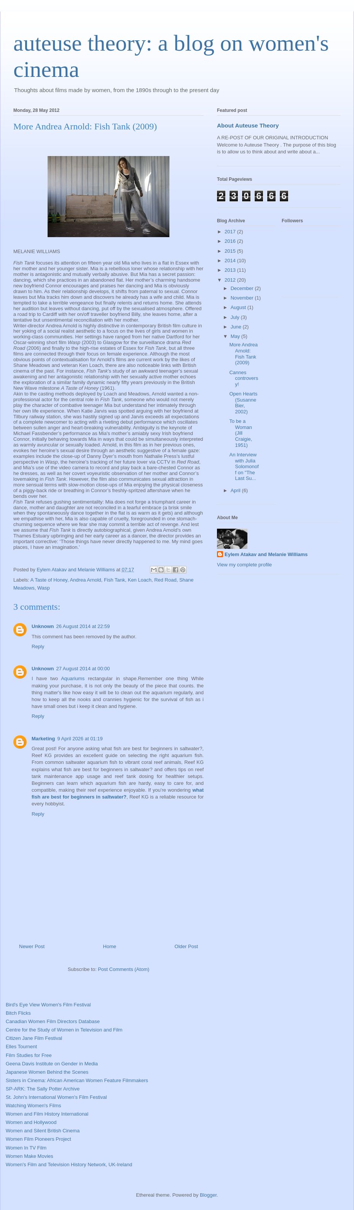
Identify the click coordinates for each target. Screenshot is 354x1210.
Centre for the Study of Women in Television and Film (64, 1030)
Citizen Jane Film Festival (34, 1038)
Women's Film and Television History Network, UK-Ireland (69, 1164)
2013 (231, 270)
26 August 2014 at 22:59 (83, 626)
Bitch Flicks (18, 1013)
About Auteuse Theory (248, 125)
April (236, 490)
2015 (231, 251)
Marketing (43, 738)
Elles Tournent (21, 1046)
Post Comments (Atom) (123, 969)
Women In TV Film (26, 1148)
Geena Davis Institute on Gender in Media (52, 1064)
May (236, 336)
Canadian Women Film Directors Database (53, 1021)
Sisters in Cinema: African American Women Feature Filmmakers (77, 1080)
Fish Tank (114, 580)
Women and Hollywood (31, 1122)
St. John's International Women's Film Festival (56, 1097)
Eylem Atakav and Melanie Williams (266, 554)
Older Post (186, 946)
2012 (231, 280)
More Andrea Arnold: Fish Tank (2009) (243, 353)
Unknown (43, 626)
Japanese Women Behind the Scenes (47, 1072)
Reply (38, 646)
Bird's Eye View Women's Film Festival (48, 1005)
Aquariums (73, 678)
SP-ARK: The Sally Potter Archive (43, 1089)
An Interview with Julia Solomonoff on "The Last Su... (243, 466)
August (239, 307)
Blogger (208, 1195)
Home (109, 946)
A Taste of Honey (48, 580)
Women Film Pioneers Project (38, 1139)
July (236, 317)
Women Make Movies (29, 1156)
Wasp (43, 588)
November (243, 298)
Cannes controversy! (243, 378)
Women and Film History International (47, 1114)
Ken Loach (139, 580)
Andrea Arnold (85, 580)
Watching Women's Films (33, 1105)
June (237, 327)
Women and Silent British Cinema (43, 1130)
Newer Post (32, 946)
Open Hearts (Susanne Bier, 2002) (243, 402)
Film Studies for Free (29, 1055)
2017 (231, 231)
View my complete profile (244, 565)
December (243, 288)
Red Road (165, 580)
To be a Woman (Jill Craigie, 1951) (240, 433)
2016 (231, 241)
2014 (231, 260)
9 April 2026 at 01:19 (79, 738)
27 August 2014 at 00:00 (83, 668)
